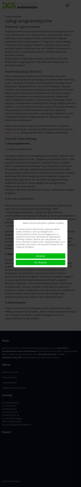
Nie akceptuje (40, 262)
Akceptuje (40, 256)
